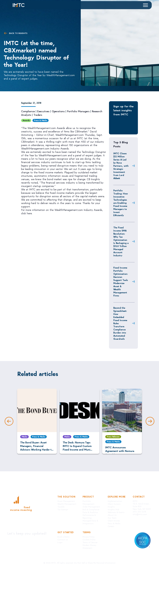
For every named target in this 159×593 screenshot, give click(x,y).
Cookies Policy (89, 539)
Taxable (60, 506)
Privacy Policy (89, 536)
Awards (26, 120)
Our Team (112, 517)
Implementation (115, 501)
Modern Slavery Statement (89, 546)
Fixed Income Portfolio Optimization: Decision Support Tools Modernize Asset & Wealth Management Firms (120, 281)
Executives (43, 111)
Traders (38, 115)
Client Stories (114, 520)
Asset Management (66, 501)
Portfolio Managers (78, 111)
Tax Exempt (62, 509)
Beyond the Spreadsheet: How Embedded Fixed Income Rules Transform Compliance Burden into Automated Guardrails (120, 323)
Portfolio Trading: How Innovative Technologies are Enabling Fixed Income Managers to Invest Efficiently (120, 203)
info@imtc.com (140, 514)
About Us (112, 515)
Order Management (91, 506)
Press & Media (40, 120)
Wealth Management (66, 503)
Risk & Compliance (91, 509)
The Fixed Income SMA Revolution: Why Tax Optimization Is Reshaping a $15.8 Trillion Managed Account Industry (121, 241)
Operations (58, 111)
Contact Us (62, 539)
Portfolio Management (88, 502)
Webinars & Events (116, 512)
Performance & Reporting (89, 516)
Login (60, 542)
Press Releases (113, 436)
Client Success (114, 503)
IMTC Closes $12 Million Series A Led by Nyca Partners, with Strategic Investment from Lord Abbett (121, 166)
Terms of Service (90, 542)
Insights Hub (113, 509)
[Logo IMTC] (21, 5)
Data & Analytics (90, 512)
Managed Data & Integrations (90, 522)
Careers (111, 526)
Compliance (28, 111)
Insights (111, 506)
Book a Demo (63, 536)
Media (24, 436)
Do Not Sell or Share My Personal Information (95, 562)
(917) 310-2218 (139, 511)
